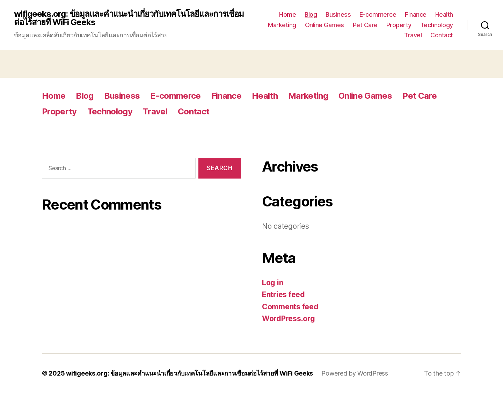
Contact (441, 35)
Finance (416, 14)
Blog (311, 14)
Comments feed (290, 306)
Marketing (282, 25)
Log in (272, 282)
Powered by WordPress (354, 373)
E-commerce (377, 14)
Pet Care (365, 25)
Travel (413, 35)
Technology (436, 25)
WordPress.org (288, 318)
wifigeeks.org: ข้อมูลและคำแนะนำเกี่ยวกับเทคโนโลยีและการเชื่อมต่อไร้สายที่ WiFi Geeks (129, 18)
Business (338, 14)
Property (398, 25)
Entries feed (283, 294)
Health (444, 14)
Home (287, 14)
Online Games (324, 25)
